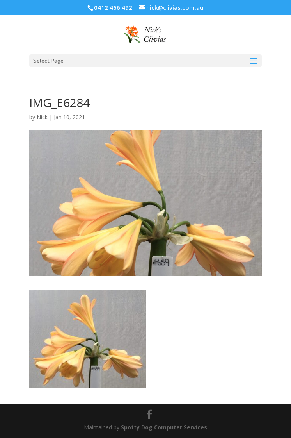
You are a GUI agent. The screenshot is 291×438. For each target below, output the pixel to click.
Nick (42, 117)
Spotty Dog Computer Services (164, 427)
